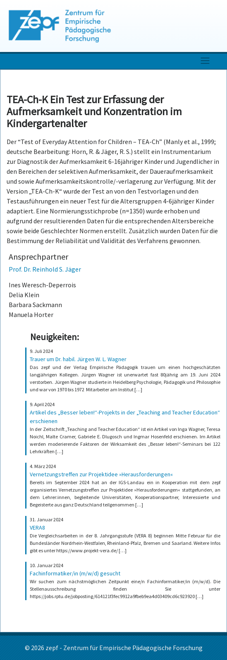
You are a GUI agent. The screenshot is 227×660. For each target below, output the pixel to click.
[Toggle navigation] (205, 60)
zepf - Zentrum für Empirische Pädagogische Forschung (124, 647)
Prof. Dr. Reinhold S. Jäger (45, 269)
